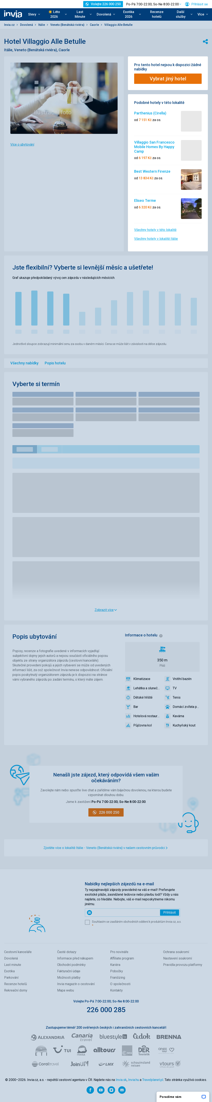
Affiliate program (122, 958)
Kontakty (116, 990)
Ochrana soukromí (176, 952)
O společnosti (120, 984)
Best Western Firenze (152, 171)
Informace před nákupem (75, 958)
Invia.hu (133, 1080)
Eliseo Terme (145, 200)
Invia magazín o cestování (76, 984)
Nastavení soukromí (177, 958)
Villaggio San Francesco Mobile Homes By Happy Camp (154, 146)
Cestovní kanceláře (18, 952)
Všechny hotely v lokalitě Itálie (156, 239)
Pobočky (116, 971)
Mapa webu (65, 990)
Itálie (42, 24)
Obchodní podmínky (71, 965)
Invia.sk (121, 1080)
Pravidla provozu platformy (182, 965)
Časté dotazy (66, 952)
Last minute (12, 965)
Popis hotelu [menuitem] (55, 363)
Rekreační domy (15, 990)
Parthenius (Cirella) (150, 113)
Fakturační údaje (68, 971)
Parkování (11, 978)
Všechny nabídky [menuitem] (24, 363)
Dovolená (27, 24)
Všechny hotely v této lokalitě (155, 230)
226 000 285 (106, 1010)
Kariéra (115, 965)
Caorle (95, 24)
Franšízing (117, 978)
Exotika (9, 971)
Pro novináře (119, 952)
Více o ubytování (22, 144)
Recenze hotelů (156, 14)
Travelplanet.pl (152, 1080)
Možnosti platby (69, 978)
